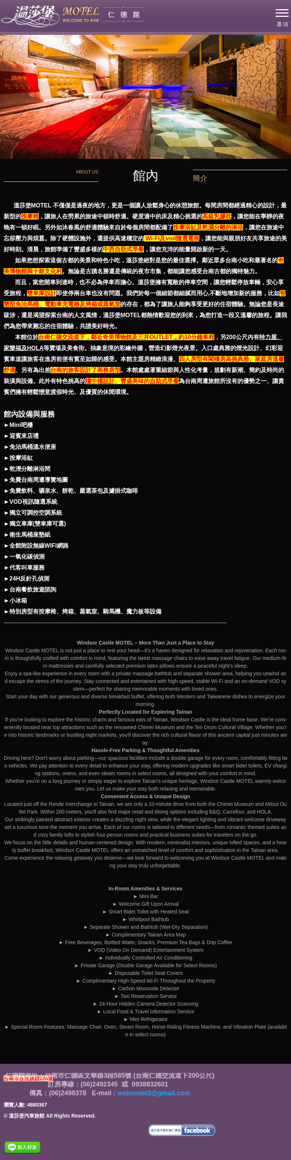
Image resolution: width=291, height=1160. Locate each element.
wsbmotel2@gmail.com (152, 1093)
